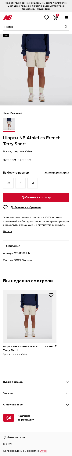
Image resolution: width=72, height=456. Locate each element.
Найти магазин (14, 437)
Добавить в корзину (36, 197)
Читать (7, 231)
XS (8, 183)
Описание (13, 246)
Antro (43, 450)
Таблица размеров (57, 172)
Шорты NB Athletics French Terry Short (21, 348)
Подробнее (44, 9)
